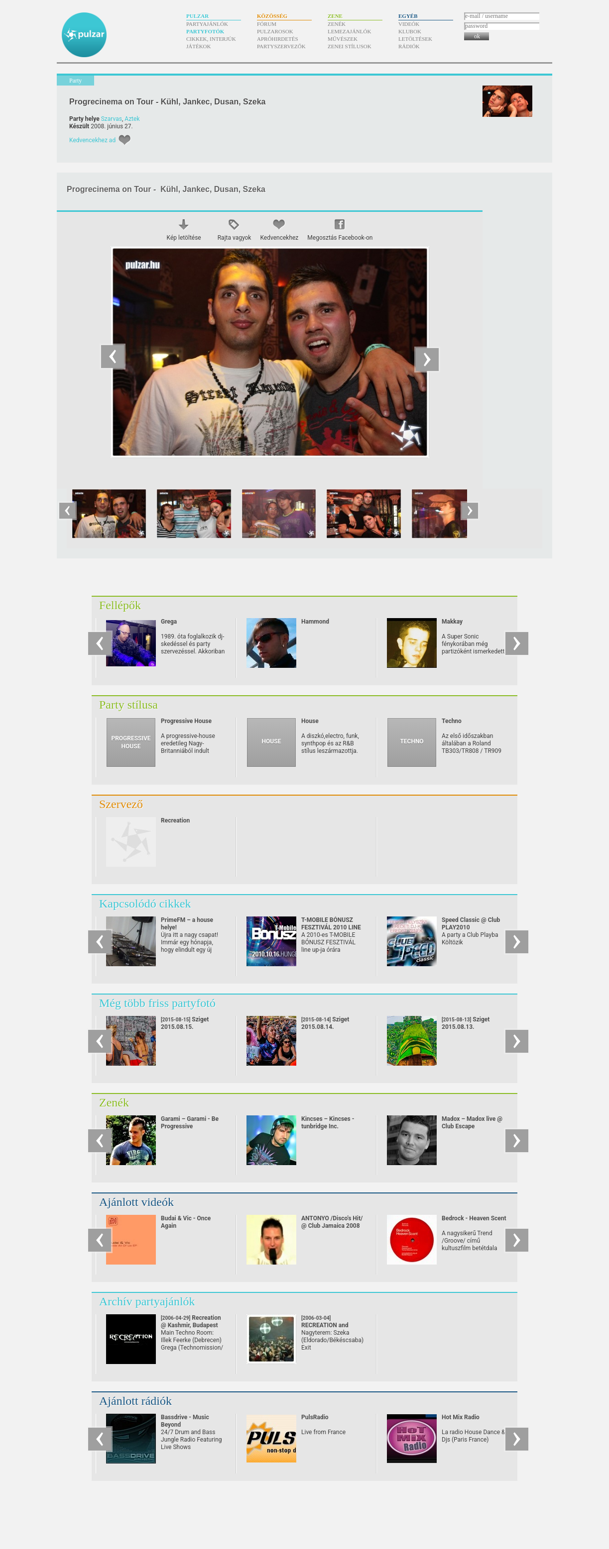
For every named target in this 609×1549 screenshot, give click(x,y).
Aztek (131, 118)
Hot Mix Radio (461, 1417)
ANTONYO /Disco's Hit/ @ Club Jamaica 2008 (332, 1222)
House (310, 721)
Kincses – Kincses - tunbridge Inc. (327, 1122)
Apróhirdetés (277, 39)
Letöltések (415, 39)
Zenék (337, 24)
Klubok (409, 31)
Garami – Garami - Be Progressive (190, 1122)
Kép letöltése (184, 237)
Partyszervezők (281, 46)
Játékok (198, 46)
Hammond (315, 621)
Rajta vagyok (234, 237)
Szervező (121, 804)
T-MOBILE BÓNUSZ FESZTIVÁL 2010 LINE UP (331, 927)
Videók (408, 24)
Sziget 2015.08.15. (185, 1023)
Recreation (175, 820)
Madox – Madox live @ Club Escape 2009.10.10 (472, 1126)
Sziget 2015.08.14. (325, 1023)
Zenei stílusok (349, 46)
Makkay (452, 621)
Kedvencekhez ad (92, 140)
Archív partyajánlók (147, 1301)
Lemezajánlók (349, 31)
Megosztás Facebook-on (339, 237)
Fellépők (120, 605)
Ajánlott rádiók (135, 1400)
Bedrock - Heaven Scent (474, 1218)
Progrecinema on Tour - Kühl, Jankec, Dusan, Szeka (167, 101)
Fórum (266, 24)
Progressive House (186, 721)
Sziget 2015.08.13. (465, 1023)
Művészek (343, 39)
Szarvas (111, 118)
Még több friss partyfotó (157, 1003)
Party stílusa (128, 704)
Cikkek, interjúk (211, 39)
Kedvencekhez (279, 237)
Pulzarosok (275, 31)
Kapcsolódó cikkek (145, 903)
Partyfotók (205, 31)
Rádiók (409, 46)
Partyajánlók (207, 24)
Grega (169, 621)
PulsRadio (315, 1417)
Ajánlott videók (136, 1201)
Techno (452, 721)
